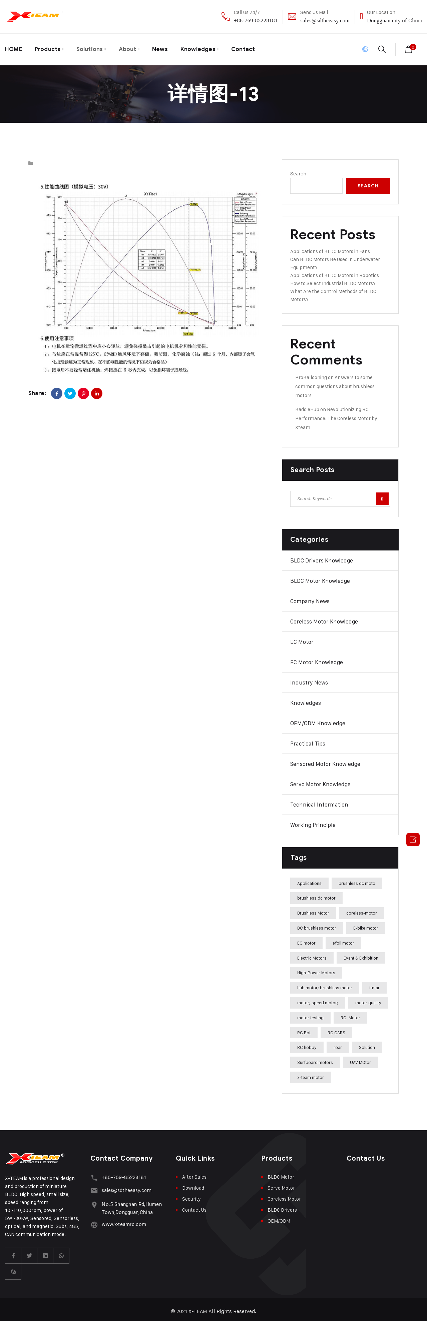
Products (50, 47)
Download (193, 1184)
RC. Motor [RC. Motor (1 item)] (350, 1014)
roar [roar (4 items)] (338, 1044)
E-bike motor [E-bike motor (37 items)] (365, 924)
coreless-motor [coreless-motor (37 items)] (361, 909)
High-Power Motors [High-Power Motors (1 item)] (316, 969)
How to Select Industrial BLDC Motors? (333, 279)
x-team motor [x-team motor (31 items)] (310, 1073)
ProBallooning (311, 373)
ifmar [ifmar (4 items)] (374, 984)
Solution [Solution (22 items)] (367, 1044)
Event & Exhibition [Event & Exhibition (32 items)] (361, 954)
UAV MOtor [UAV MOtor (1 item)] (360, 1059)
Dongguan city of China (394, 20)
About (133, 47)
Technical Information (319, 801)
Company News (310, 597)
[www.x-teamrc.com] (93, 1218)
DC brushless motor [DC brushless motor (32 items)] (316, 924)
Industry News (309, 679)
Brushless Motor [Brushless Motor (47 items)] (313, 909)
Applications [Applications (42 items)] (309, 879)
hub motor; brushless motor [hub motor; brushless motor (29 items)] (324, 984)
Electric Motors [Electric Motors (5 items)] (312, 954)
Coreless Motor (284, 1195)
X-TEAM (197, 1307)
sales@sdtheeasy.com (325, 20)
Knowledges (207, 47)
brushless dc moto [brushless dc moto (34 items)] (357, 879)
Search (298, 170)
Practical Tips (307, 740)
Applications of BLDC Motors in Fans (330, 247)
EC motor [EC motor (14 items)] (306, 939)
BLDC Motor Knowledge (320, 577)
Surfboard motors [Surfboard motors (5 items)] (315, 1059)
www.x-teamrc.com (122, 1218)
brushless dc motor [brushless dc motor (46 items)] (316, 894)
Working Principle (313, 821)
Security (191, 1195)
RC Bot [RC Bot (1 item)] (304, 1029)
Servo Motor (281, 1184)
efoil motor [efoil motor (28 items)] (343, 939)
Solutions (94, 47)
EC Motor (302, 638)
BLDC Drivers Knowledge (321, 556)
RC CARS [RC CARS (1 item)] (336, 1029)
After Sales (194, 1173)
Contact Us (194, 1206)
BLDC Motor (281, 1173)
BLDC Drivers (282, 1206)
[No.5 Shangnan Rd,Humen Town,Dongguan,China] (93, 1198)
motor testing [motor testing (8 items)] (310, 1014)
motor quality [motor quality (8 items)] (368, 999)
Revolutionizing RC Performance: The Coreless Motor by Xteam (336, 414)
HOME (14, 47)
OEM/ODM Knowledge (317, 719)
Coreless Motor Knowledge (324, 617)
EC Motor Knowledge (316, 658)
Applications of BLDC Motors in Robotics (334, 271)
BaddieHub (307, 405)
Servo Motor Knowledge (320, 780)
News (167, 47)
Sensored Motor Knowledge (325, 760)
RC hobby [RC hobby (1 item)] (307, 1044)
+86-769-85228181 (256, 20)
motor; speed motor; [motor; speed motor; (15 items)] (317, 999)
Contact (254, 47)
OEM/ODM (279, 1217)
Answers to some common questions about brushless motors (335, 382)
